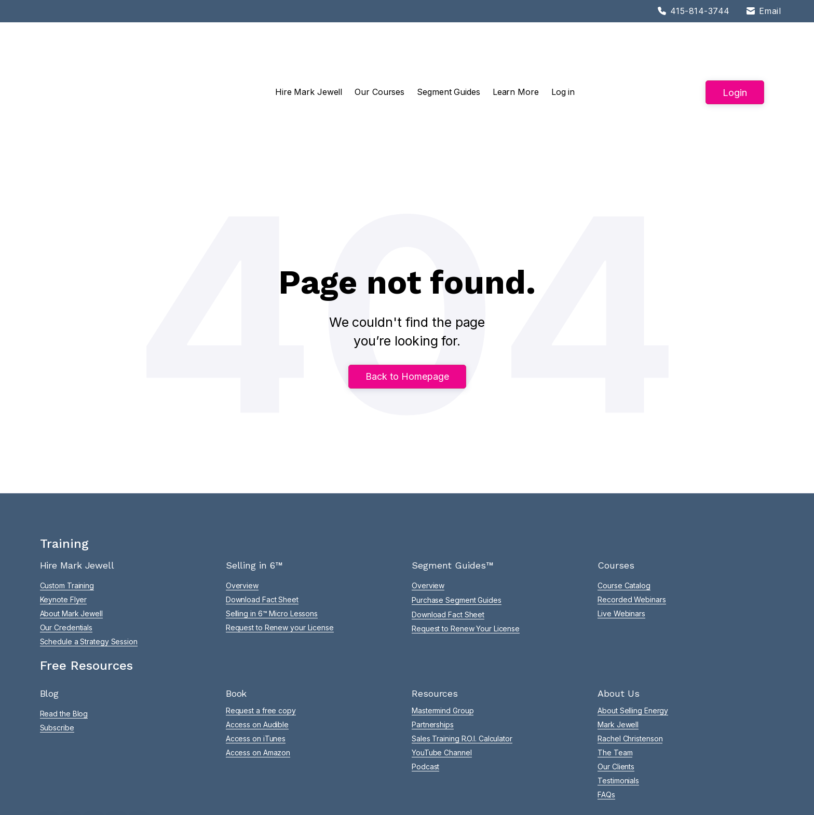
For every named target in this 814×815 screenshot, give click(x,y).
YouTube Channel (442, 683)
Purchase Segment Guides (456, 530)
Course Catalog (624, 516)
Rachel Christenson (630, 669)
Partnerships (433, 655)
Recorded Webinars (632, 530)
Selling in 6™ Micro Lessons (272, 544)
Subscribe (57, 658)
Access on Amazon (258, 683)
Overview (242, 516)
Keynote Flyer (63, 530)
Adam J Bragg (751, 793)
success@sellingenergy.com (509, 753)
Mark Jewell (618, 655)
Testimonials (618, 711)
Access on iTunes (256, 669)
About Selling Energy (633, 641)
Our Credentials (66, 558)
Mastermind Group (442, 641)
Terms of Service (252, 793)
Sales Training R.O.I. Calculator (462, 669)
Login (735, 57)
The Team (615, 683)
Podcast (425, 697)
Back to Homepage (407, 307)
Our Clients (616, 697)
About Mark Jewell (71, 544)
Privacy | (303, 793)
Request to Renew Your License (466, 559)
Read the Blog (64, 644)
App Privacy (339, 793)
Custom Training (67, 516)
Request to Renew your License (280, 558)
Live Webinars (621, 544)
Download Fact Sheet (262, 530)
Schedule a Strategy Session (89, 572)
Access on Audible (257, 655)
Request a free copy (261, 641)
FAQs (606, 725)
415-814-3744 (427, 753)
